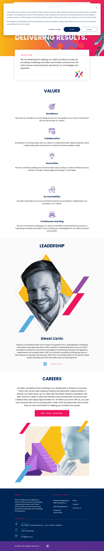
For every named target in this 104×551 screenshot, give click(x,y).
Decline (89, 29)
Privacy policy (63, 546)
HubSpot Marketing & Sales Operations (61, 501)
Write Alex (56, 364)
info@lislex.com (27, 537)
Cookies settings (55, 29)
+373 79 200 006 (27, 531)
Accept (71, 29)
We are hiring (52, 413)
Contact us (77, 508)
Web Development (60, 506)
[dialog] (52, 19)
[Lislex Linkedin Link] (47, 546)
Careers (75, 504)
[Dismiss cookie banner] (96, 8)
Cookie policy (82, 546)
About (75, 500)
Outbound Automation (57, 511)
